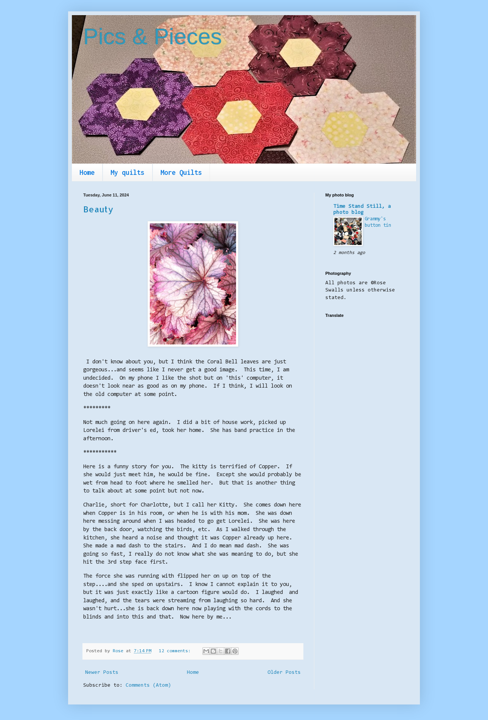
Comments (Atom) (148, 685)
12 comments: (176, 651)
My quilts (127, 172)
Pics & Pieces (152, 36)
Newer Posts (101, 672)
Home (87, 172)
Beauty (98, 209)
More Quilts (181, 172)
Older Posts (284, 672)
